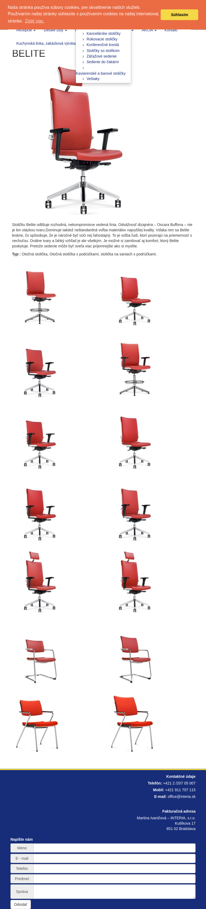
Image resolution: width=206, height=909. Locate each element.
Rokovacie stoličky (102, 39)
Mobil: (158, 790)
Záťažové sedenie (102, 56)
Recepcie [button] (26, 30)
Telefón (22, 868)
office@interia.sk (182, 796)
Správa (22, 891)
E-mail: (160, 796)
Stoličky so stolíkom (103, 50)
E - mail (22, 858)
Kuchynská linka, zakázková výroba (46, 43)
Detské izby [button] (55, 30)
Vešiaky (93, 79)
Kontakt (171, 30)
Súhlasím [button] (179, 15)
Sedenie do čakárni (103, 62)
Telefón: (155, 783)
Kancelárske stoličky (104, 33)
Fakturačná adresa (179, 811)
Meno (22, 848)
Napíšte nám (21, 839)
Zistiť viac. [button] (35, 21)
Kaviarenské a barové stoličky (101, 73)
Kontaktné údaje (181, 776)
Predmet (22, 879)
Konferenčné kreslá (103, 45)
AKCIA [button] (149, 30)
